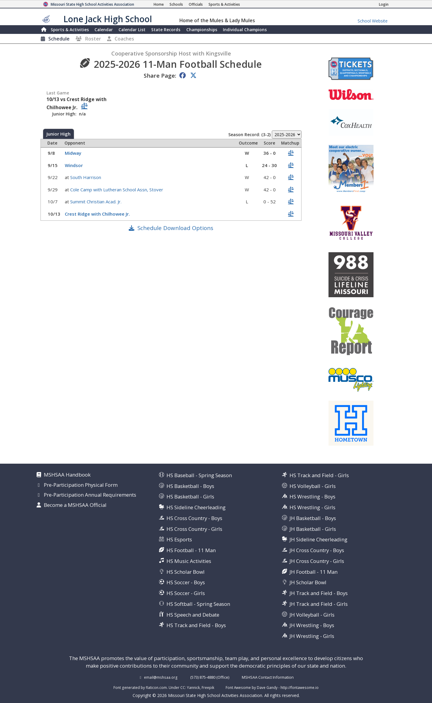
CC (182, 687)
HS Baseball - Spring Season (199, 475)
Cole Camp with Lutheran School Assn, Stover (117, 190)
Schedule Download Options (175, 228)
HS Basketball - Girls (190, 496)
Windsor (74, 165)
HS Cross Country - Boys (194, 518)
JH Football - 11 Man (314, 571)
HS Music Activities (188, 561)
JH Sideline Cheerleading (318, 539)
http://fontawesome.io (299, 687)
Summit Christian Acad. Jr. (96, 202)
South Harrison (86, 177)
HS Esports (179, 539)
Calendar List (132, 29)
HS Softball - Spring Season (198, 603)
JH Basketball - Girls (313, 528)
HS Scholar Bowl (185, 571)
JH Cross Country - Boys (317, 550)
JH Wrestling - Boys (312, 625)
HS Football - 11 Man (191, 550)
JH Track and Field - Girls (319, 603)
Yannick (193, 687)
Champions (245, 29)
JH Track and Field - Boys (319, 593)
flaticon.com (156, 687)
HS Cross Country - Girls (194, 528)
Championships (201, 29)
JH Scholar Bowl (308, 582)
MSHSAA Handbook (67, 475)
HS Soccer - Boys (185, 582)
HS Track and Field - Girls (319, 475)
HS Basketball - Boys (190, 486)
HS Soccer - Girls (185, 593)
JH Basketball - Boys (313, 518)
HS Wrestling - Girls (312, 507)
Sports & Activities (70, 29)
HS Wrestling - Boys (312, 496)
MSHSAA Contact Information (268, 677)
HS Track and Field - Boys (196, 625)
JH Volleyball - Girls (312, 614)
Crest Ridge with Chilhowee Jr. (98, 214)
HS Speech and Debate (192, 614)
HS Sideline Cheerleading (196, 507)
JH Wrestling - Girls (312, 636)
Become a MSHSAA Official (75, 505)
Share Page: (160, 75)
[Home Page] (158, 4)
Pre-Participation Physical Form (81, 485)
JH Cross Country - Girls (317, 561)
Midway (73, 153)
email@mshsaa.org (161, 677)
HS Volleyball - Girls (313, 486)
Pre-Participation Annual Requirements (90, 495)
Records (165, 29)
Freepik (208, 687)
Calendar (103, 29)
